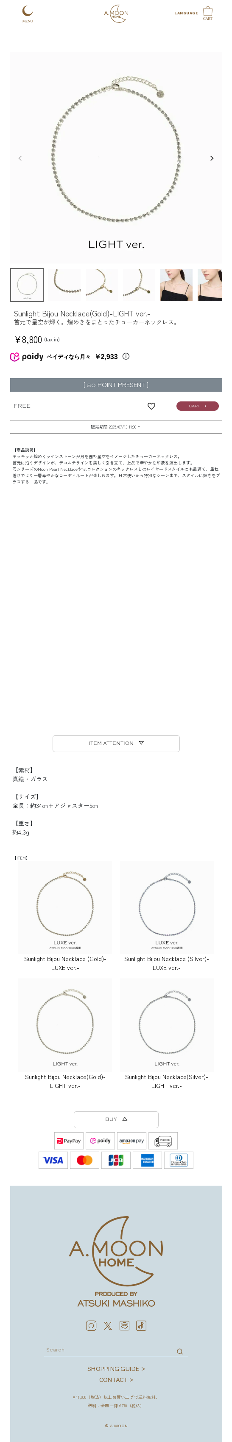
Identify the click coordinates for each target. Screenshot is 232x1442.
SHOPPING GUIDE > (116, 1369)
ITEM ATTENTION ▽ (116, 743)
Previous (20, 158)
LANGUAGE (185, 13)
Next (212, 158)
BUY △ (116, 1119)
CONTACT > (116, 1380)
